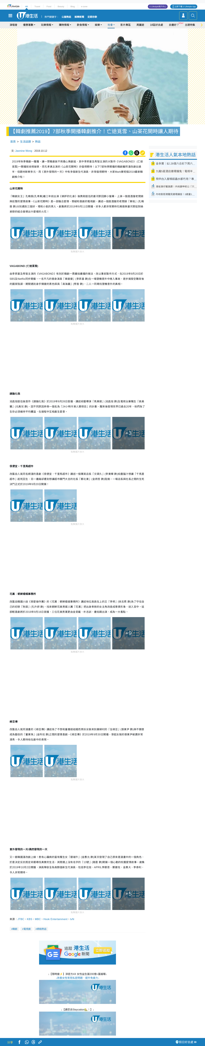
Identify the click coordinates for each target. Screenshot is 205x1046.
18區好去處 (156, 25)
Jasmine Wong (23, 150)
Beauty (61, 6)
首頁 (13, 141)
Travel (37, 6)
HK (26, 6)
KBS (29, 919)
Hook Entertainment (55, 919)
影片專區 (125, 25)
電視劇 (27, 929)
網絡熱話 (41, 929)
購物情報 (64, 25)
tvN (72, 919)
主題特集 (190, 25)
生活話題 (25, 141)
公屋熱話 (66, 17)
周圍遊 (140, 25)
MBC (38, 919)
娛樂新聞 (79, 17)
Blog (72, 6)
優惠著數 (28, 25)
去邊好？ (174, 25)
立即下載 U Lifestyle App (185, 6)
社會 (110, 25)
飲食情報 (82, 25)
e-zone (84, 6)
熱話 (38, 141)
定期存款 (92, 17)
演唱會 (13, 25)
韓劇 (14, 929)
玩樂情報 (46, 25)
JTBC (20, 919)
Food (48, 6)
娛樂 (97, 25)
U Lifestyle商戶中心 (157, 6)
